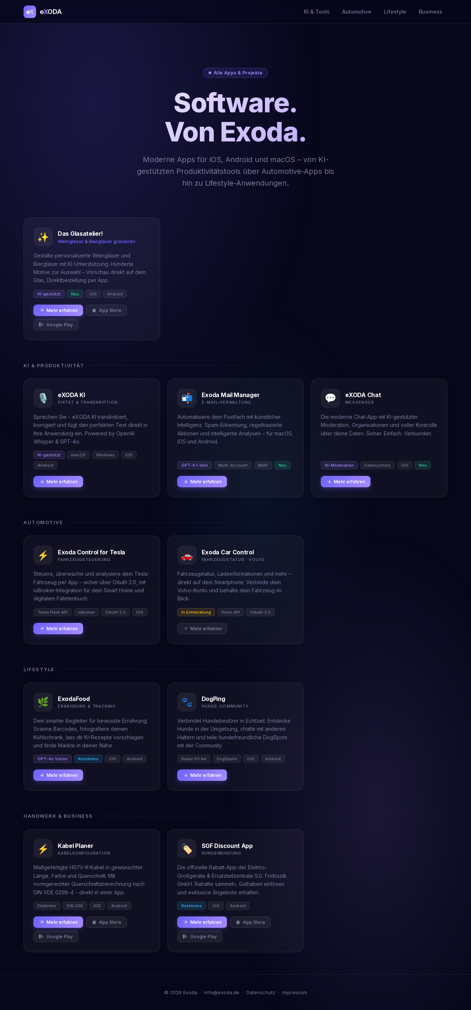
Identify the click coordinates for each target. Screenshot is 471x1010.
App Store (106, 310)
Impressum (294, 992)
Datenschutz (260, 992)
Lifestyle (395, 11)
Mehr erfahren (58, 310)
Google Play (56, 324)
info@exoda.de (221, 992)
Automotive (356, 11)
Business (430, 11)
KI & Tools (317, 11)
